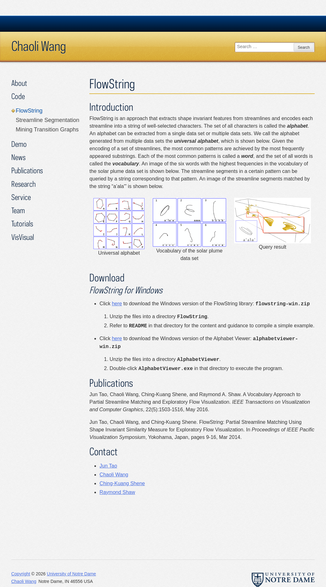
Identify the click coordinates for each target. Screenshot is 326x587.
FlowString (29, 111)
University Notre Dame (58, 23)
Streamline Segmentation (47, 120)
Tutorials (22, 223)
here (117, 303)
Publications (27, 170)
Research (23, 183)
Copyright (20, 573)
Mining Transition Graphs (47, 129)
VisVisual (22, 236)
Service (21, 197)
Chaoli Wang (38, 46)
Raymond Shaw (117, 492)
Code (18, 96)
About (19, 82)
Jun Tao (108, 465)
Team (18, 210)
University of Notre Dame (71, 573)
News (18, 157)
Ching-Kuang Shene (122, 483)
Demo (19, 143)
